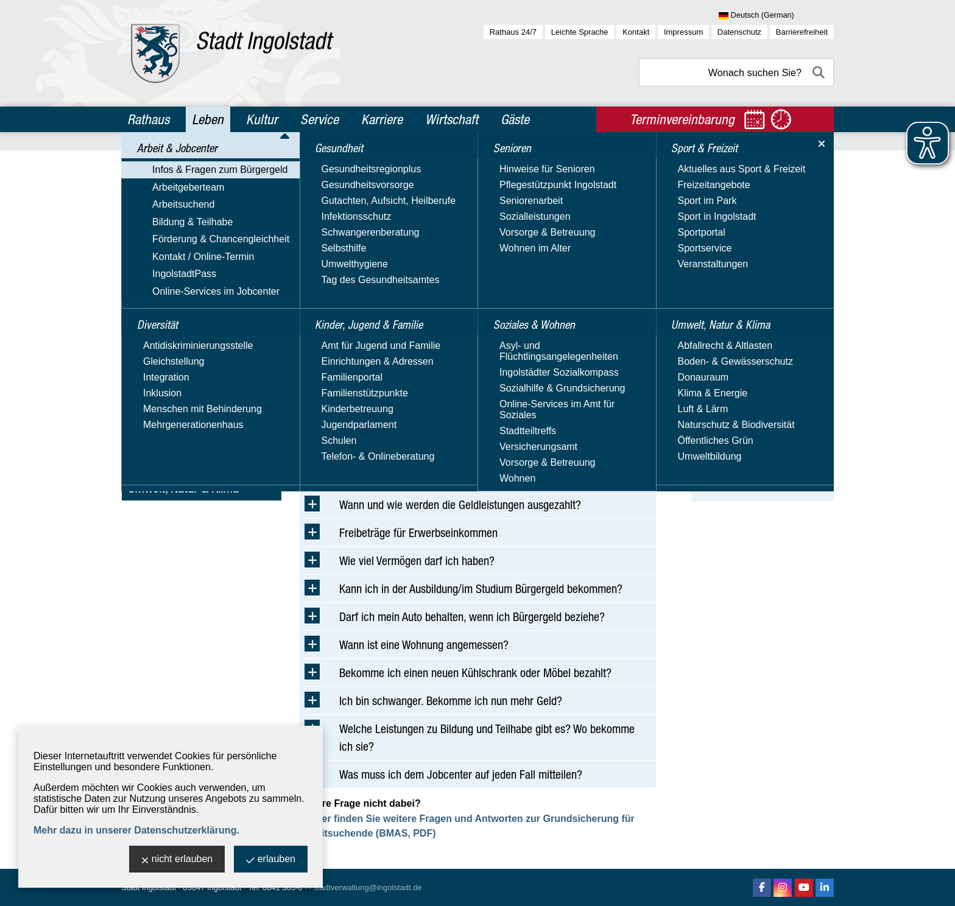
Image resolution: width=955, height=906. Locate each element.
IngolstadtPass (160, 291)
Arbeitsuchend (159, 220)
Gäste (515, 119)
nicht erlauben (177, 860)
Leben (208, 119)
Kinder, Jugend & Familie (188, 383)
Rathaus (148, 119)
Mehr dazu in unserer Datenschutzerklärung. (136, 830)
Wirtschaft (451, 119)
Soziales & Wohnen (175, 435)
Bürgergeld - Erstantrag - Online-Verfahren (759, 332)
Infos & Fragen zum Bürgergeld (195, 185)
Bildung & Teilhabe (168, 238)
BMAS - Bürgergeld (753, 239)
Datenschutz (739, 32)
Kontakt (635, 32)
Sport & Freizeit (166, 461)
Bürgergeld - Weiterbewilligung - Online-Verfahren (757, 369)
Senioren (150, 409)
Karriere (382, 119)
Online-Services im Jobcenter (191, 308)
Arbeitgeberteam (164, 202)
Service (319, 119)
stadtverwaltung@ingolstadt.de (368, 887)
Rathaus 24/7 (513, 32)
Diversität (151, 331)
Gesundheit (155, 357)
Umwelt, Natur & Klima (183, 488)
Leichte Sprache (579, 32)
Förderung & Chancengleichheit (196, 255)
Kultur (262, 119)
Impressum (683, 32)
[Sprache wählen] (776, 16)
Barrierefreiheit (802, 32)
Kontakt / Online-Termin (179, 273)
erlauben (270, 860)
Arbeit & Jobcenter (174, 163)
